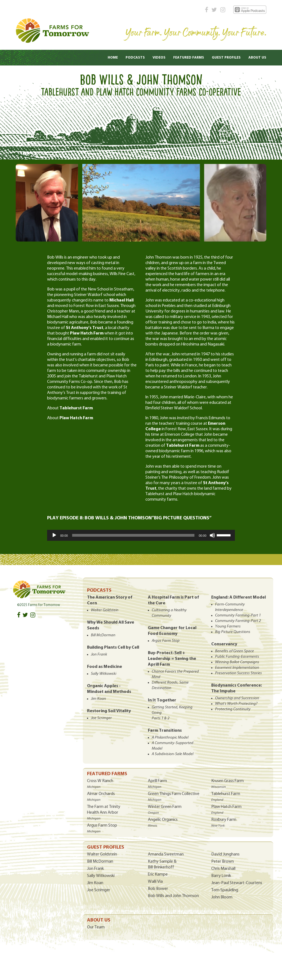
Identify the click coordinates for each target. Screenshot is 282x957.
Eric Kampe (158, 874)
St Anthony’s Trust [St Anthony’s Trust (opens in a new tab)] (84, 328)
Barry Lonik (221, 876)
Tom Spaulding (224, 890)
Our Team (96, 927)
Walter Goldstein (102, 854)
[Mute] (212, 535)
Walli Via (155, 881)
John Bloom (221, 897)
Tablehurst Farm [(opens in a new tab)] (76, 408)
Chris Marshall (223, 868)
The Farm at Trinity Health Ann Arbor (103, 812)
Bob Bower (158, 889)
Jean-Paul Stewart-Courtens (236, 883)
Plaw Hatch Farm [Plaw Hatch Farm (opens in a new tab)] (87, 333)
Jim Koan (95, 883)
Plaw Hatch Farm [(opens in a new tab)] (76, 418)
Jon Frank (95, 868)
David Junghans (225, 854)
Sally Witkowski (101, 876)
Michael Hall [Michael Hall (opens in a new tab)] (121, 300)
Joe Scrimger (98, 890)
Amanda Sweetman (166, 854)
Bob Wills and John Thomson (173, 896)
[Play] (54, 535)
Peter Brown (222, 861)
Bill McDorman (100, 861)
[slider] (133, 535)
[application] (141, 535)
